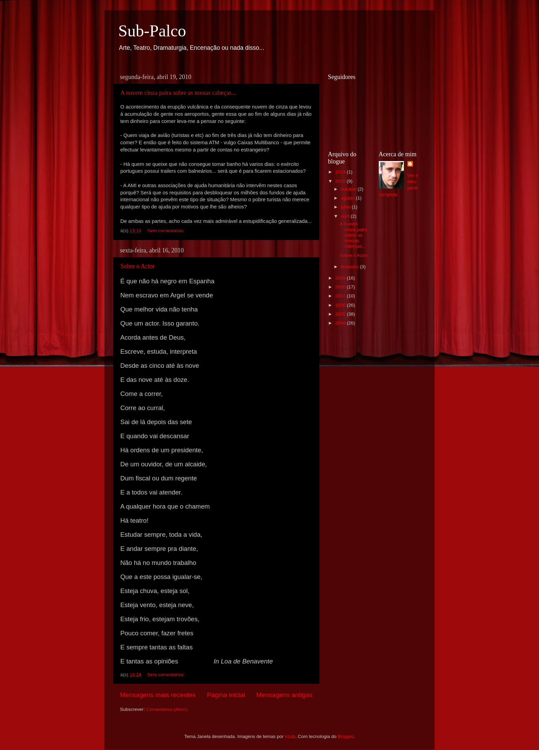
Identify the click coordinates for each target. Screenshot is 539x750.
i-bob (290, 736)
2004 (341, 323)
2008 (341, 286)
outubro (349, 189)
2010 (341, 181)
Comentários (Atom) (167, 709)
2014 (341, 171)
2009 (341, 278)
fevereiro (350, 266)
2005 (341, 314)
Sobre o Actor (137, 266)
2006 (341, 305)
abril (346, 216)
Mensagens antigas (284, 694)
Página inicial (226, 694)
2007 (341, 295)
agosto (348, 198)
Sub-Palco (152, 31)
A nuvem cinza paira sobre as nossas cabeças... (178, 92)
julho (346, 206)
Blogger (345, 736)
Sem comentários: (166, 230)
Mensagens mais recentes (158, 694)
